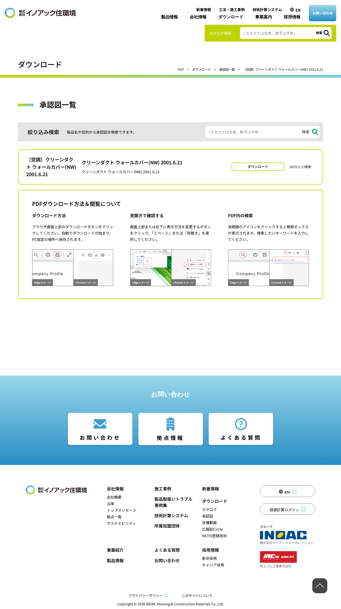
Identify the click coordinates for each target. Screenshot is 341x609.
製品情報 (169, 16)
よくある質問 (241, 437)
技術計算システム (267, 9)
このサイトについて (197, 595)
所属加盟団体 (167, 525)
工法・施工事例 (232, 9)
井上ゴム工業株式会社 (278, 559)
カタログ (209, 509)
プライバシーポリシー (145, 595)
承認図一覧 (227, 69)
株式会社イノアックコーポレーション (287, 538)
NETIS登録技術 (214, 535)
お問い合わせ (322, 13)
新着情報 (203, 9)
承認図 (207, 516)
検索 (319, 33)
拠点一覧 (114, 516)
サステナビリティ (121, 523)
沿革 (110, 503)
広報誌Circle (212, 529)
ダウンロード (230, 16)
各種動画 (209, 522)
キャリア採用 (213, 564)
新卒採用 (209, 558)
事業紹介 (115, 550)
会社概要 (114, 497)
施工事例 (162, 488)
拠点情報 (170, 437)
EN (297, 10)
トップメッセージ (121, 510)
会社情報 (198, 16)
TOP (181, 69)
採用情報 (292, 16)
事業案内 (263, 16)
